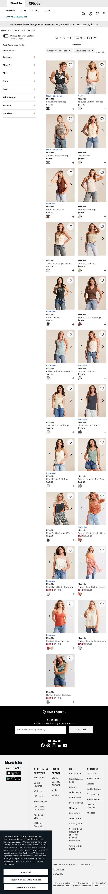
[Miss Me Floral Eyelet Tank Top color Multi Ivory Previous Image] (49, 455)
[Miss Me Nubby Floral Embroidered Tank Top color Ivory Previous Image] (81, 616)
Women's (6, 30)
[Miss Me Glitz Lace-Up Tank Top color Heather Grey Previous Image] (49, 131)
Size (19, 73)
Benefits (55, 795)
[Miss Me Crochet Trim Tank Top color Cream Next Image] (71, 401)
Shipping (73, 808)
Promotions (74, 813)
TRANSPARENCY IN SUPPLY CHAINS (60, 864)
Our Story (91, 773)
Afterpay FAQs (75, 823)
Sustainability (93, 794)
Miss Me (32, 30)
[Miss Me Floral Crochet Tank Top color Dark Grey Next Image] (103, 401)
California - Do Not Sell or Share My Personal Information (75, 834)
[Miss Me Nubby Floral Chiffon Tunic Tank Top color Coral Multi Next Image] (103, 562)
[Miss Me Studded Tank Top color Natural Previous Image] (81, 185)
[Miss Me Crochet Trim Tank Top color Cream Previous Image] (49, 401)
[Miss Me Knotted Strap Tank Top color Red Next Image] (71, 616)
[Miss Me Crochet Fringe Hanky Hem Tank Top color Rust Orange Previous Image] (81, 509)
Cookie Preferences (54, 869)
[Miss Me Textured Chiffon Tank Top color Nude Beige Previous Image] (81, 77)
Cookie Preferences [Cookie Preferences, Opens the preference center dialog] (26, 887)
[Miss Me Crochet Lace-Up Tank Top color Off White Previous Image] (49, 239)
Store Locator (75, 818)
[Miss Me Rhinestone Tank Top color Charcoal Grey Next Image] (71, 77)
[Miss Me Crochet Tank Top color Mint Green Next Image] (103, 239)
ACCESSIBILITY (87, 864)
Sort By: (7, 45)
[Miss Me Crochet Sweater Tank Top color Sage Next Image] (103, 455)
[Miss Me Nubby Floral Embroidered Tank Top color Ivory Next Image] (103, 616)
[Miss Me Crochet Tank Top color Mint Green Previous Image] (81, 239)
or (82, 24)
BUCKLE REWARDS (17, 17)
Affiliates (91, 812)
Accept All (26, 872)
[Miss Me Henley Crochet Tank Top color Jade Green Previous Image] (49, 670)
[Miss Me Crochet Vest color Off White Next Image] (103, 131)
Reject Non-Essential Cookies (26, 880)
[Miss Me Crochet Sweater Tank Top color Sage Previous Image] (81, 455)
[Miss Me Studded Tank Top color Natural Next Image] (103, 185)
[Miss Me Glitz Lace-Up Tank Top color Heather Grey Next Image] (71, 131)
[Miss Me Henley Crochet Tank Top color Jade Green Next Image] (71, 670)
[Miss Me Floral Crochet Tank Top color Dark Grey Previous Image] (81, 401)
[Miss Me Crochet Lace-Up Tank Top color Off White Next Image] (71, 239)
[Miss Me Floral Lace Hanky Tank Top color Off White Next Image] (71, 562)
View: (5, 50)
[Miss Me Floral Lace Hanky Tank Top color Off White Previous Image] (49, 562)
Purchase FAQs (76, 802)
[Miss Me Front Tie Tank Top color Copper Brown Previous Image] (49, 185)
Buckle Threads (94, 778)
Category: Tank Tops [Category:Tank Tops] (59, 50)
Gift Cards (38, 796)
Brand (19, 81)
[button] (10, 11)
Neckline (19, 113)
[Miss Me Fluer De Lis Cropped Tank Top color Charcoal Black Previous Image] (49, 509)
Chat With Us (75, 773)
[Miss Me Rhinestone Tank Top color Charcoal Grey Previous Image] (49, 77)
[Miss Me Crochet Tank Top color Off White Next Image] (103, 347)
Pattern (19, 105)
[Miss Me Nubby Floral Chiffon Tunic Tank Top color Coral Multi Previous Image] (81, 562)
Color (19, 89)
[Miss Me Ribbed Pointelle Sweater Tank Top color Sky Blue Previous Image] (49, 347)
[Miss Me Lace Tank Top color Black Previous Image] (49, 293)
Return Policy (75, 797)
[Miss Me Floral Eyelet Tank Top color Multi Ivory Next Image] (71, 455)
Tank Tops (19, 30)
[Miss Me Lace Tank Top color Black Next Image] (71, 293)
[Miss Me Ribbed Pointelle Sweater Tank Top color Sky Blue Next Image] (71, 347)
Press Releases (93, 799)
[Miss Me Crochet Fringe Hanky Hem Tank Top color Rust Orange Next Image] (103, 509)
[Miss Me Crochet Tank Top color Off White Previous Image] (81, 347)
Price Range (19, 97)
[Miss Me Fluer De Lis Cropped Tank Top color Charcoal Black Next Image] (71, 509)
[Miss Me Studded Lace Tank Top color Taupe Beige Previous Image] (81, 293)
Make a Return (40, 801)
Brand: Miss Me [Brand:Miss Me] (84, 50)
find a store (56, 712)
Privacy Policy (28, 861)
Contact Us (74, 787)
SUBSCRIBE (81, 729)
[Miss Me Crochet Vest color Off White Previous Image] (81, 131)
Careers (90, 783)
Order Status (75, 792)
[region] (26, 862)
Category (19, 57)
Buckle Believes (94, 789)
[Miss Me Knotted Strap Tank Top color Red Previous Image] (49, 616)
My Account (39, 777)
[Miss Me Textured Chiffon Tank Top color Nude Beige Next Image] (103, 77)
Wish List (38, 791)
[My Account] (90, 14)
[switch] (6, 35)
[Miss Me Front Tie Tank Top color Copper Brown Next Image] (71, 185)
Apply (54, 790)
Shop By (19, 65)
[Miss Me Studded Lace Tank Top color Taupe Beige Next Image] (103, 293)
